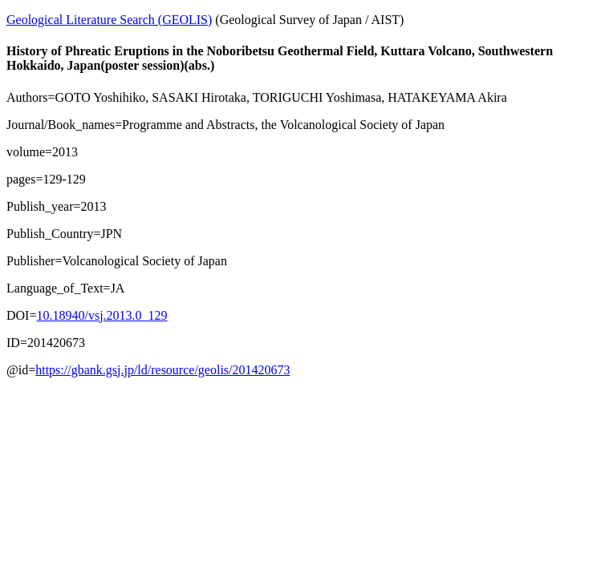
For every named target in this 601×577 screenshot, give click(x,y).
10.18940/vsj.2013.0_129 (101, 315)
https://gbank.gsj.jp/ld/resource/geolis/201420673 (162, 370)
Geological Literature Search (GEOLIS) (109, 19)
